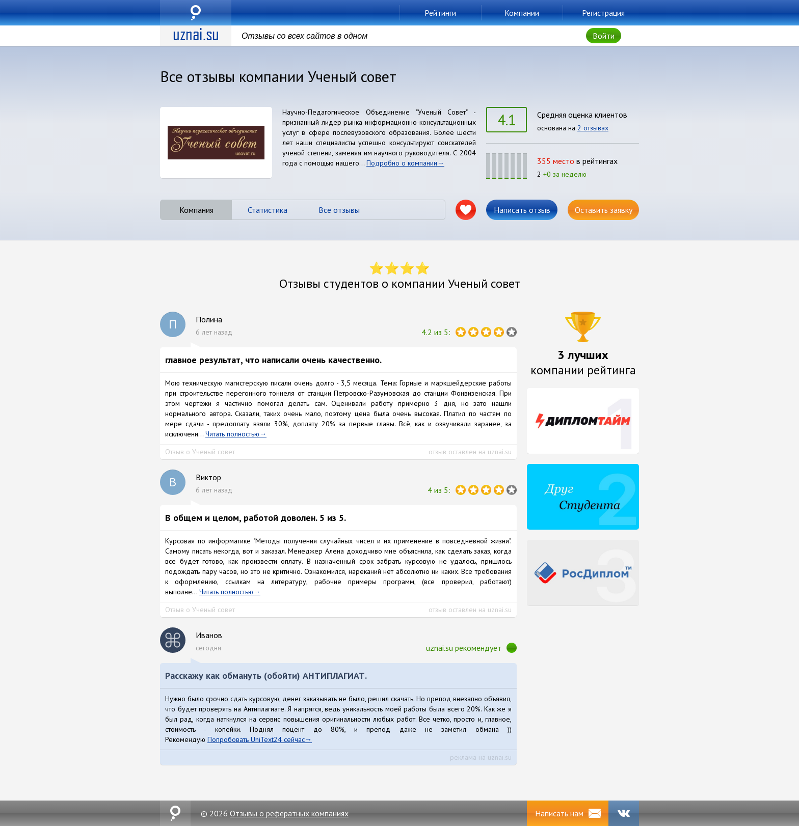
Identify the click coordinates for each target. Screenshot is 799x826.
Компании (521, 13)
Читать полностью (232, 433)
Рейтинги (440, 13)
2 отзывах (592, 127)
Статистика (267, 210)
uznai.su (195, 12)
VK (623, 813)
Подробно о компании (401, 163)
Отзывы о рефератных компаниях (289, 813)
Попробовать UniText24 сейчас (256, 739)
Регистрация (603, 13)
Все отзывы (339, 210)
